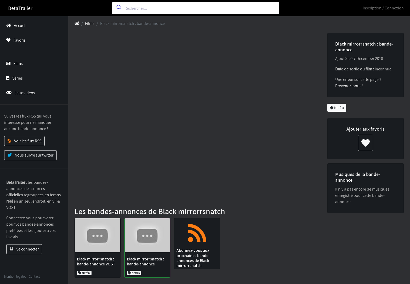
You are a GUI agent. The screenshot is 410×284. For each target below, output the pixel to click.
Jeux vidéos (19, 93)
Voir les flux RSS (24, 141)
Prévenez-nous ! (349, 85)
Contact (34, 276)
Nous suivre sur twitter (30, 155)
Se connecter (24, 249)
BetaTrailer (20, 8)
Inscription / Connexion (383, 8)
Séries (13, 78)
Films (13, 63)
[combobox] (195, 8)
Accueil (15, 25)
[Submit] (118, 7)
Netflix (337, 107)
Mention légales (15, 276)
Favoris (15, 40)
